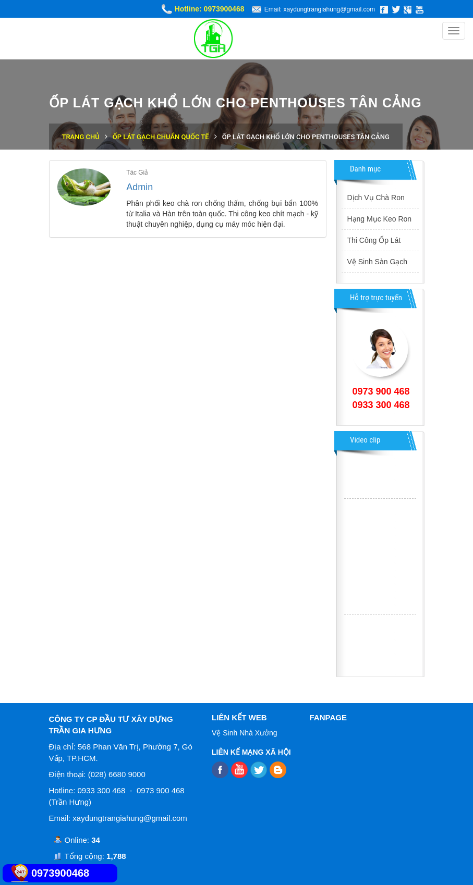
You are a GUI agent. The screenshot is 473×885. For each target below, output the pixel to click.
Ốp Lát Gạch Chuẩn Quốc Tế (161, 137)
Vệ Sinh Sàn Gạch (377, 261)
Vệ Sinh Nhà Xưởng (244, 733)
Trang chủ (81, 137)
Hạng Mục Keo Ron (379, 219)
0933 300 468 (380, 405)
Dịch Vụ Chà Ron (375, 197)
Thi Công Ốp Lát (374, 240)
